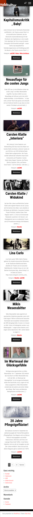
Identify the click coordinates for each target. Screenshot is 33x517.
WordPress (17, 513)
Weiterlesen (16, 58)
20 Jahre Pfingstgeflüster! (16, 423)
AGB (6, 478)
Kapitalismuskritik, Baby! (16, 22)
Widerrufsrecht (9, 480)
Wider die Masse (24, 53)
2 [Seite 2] (12, 465)
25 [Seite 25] (16, 465)
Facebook (8, 504)
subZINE (12, 53)
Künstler (19, 227)
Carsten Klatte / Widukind (16, 195)
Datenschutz (8, 483)
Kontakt (7, 474)
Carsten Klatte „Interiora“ (16, 136)
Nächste (22, 465)
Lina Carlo (16, 253)
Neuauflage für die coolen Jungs (17, 81)
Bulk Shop (28, 513)
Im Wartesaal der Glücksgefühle (16, 363)
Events (7, 502)
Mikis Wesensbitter (16, 306)
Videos (17, 53)
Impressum (8, 476)
